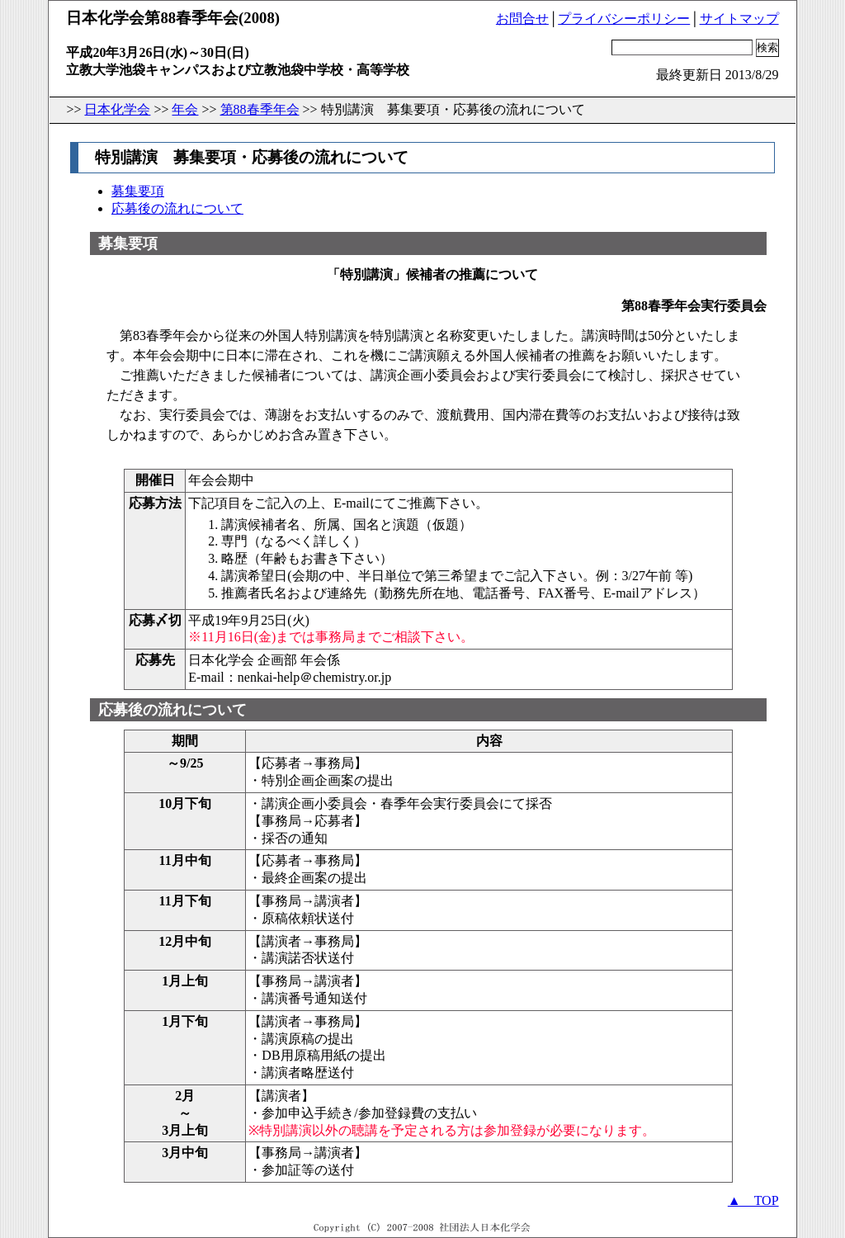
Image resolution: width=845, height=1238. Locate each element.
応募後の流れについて (177, 208)
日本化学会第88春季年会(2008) (173, 17)
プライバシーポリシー (624, 19)
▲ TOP (753, 1200)
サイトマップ (739, 19)
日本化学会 (117, 109)
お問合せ (522, 19)
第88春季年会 (260, 109)
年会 (185, 109)
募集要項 (137, 191)
